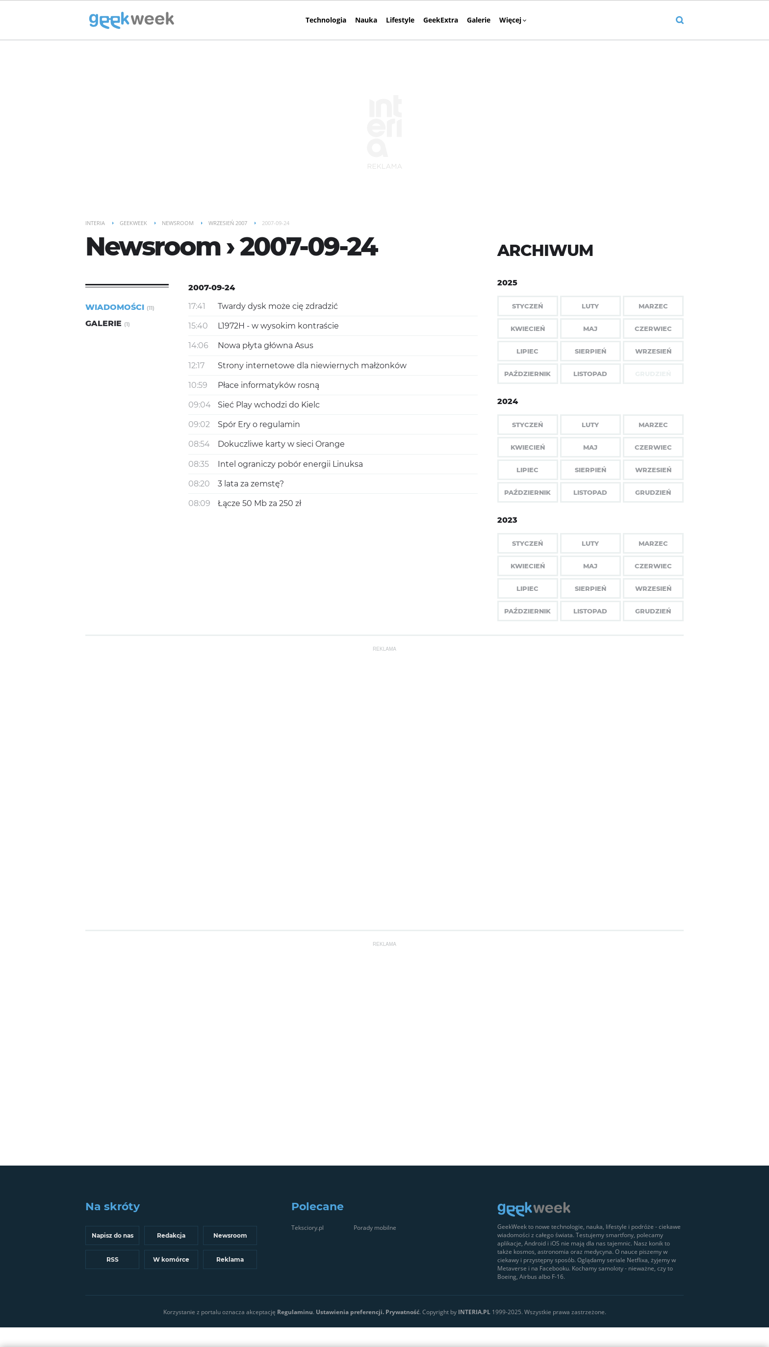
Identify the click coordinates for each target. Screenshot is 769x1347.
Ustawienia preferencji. (350, 1312)
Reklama (230, 1259)
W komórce (171, 1259)
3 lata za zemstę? (251, 483)
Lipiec (527, 351)
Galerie (478, 20)
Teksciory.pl (307, 1227)
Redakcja (171, 1235)
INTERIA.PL (474, 1312)
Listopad (590, 374)
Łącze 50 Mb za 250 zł (259, 503)
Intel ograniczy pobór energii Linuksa (290, 464)
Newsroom (230, 1235)
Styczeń (527, 306)
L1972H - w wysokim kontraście (278, 325)
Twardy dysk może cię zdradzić (278, 306)
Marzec (653, 306)
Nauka (366, 20)
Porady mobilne (375, 1227)
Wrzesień (653, 351)
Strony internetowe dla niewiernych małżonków (312, 365)
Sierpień (590, 351)
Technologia (326, 20)
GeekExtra (440, 20)
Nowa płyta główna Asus (265, 345)
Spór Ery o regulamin (259, 424)
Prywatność (402, 1312)
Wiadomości (119, 307)
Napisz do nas (112, 1235)
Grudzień (653, 492)
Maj (590, 328)
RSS (112, 1259)
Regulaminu (295, 1312)
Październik (527, 374)
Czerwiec (653, 328)
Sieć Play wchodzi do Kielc (269, 404)
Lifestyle (400, 20)
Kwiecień (528, 328)
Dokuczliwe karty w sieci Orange (281, 444)
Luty (590, 306)
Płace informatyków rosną (268, 385)
